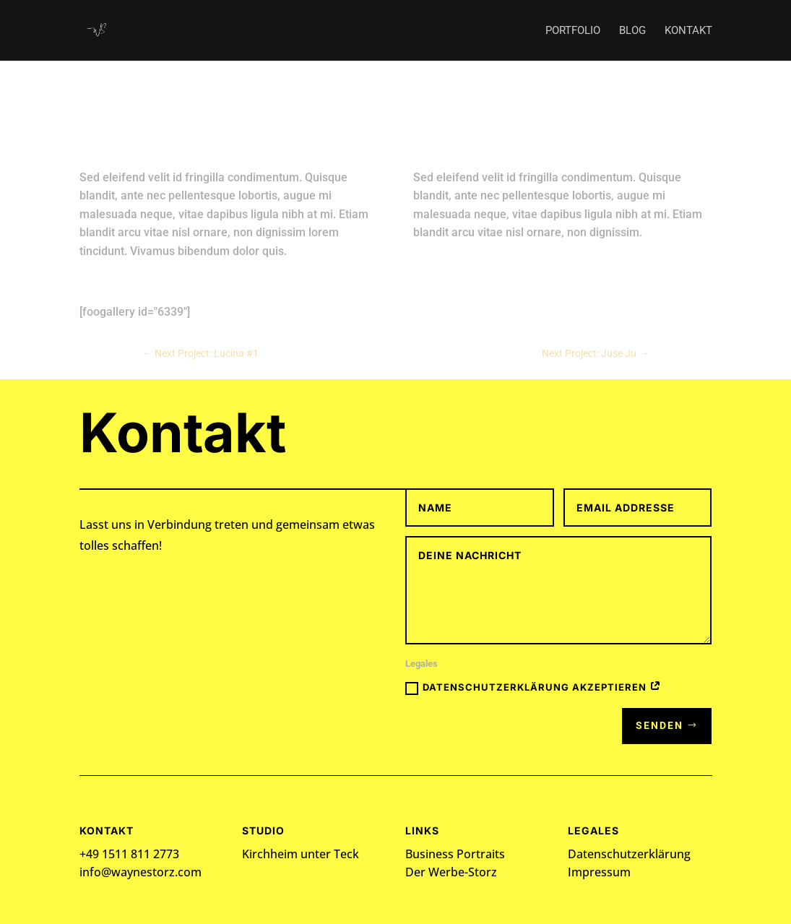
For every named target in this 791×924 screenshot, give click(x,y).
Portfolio (572, 31)
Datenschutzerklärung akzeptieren (533, 687)
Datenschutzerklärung (629, 854)
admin (366, 144)
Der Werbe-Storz (451, 872)
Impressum (599, 872)
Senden (659, 725)
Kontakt (688, 31)
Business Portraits (455, 854)
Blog (632, 31)
